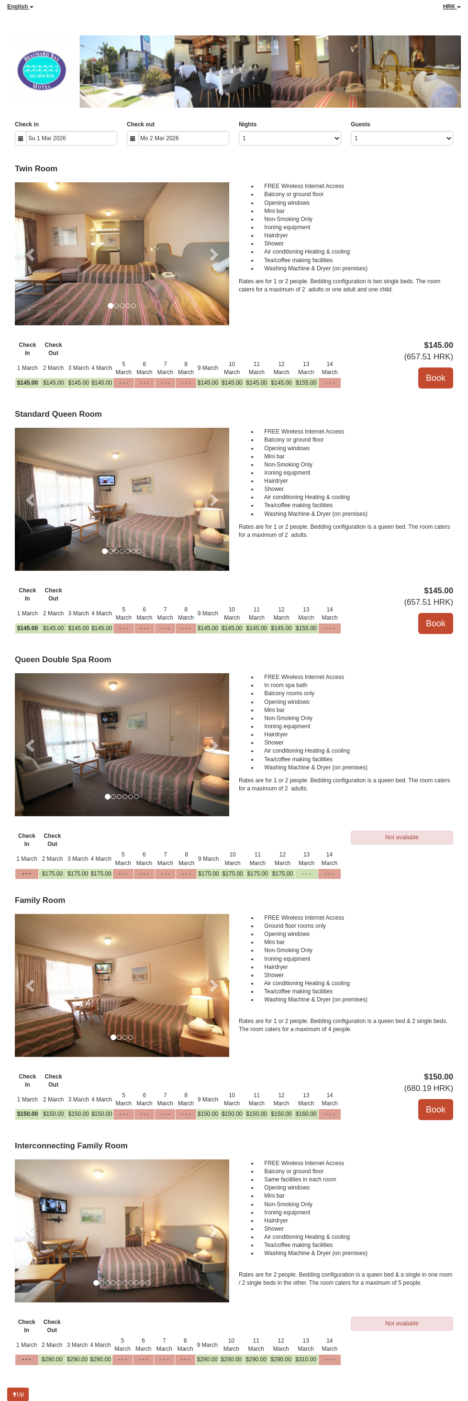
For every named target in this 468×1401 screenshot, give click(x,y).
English (20, 6)
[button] (31, 253)
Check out (141, 124)
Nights (247, 124)
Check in (27, 124)
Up (18, 1394)
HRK (452, 6)
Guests (360, 124)
